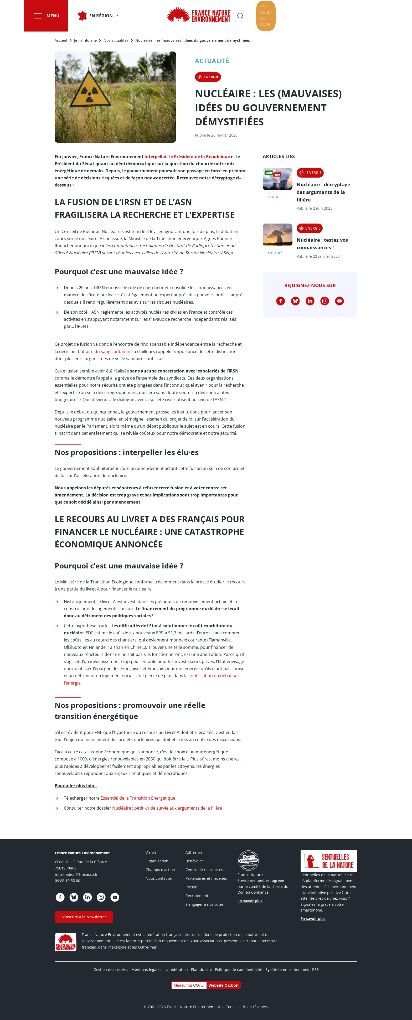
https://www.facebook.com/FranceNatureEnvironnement (280, 301)
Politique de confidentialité (238, 969)
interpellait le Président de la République (187, 156)
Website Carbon (223, 985)
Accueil (61, 40)
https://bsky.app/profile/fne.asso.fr (295, 301)
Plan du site (201, 969)
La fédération (176, 969)
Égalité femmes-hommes (287, 969)
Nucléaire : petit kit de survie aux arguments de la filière (167, 808)
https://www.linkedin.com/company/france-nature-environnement (310, 301)
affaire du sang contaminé (107, 351)
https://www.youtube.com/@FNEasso (339, 301)
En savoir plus (250, 900)
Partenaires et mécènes (206, 878)
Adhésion (194, 852)
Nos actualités (116, 40)
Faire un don (355, 16)
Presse (191, 886)
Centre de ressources (204, 869)
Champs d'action (160, 869)
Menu (61, 16)
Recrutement (197, 895)
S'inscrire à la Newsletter (84, 916)
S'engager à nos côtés (205, 904)
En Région (109, 16)
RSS (315, 969)
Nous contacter (159, 878)
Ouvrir (315, 16)
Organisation (157, 860)
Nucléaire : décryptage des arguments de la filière (323, 192)
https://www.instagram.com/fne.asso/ (325, 301)
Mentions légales (146, 969)
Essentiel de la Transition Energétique (138, 798)
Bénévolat (194, 860)
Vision (151, 852)
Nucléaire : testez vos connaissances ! (322, 244)
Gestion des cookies (111, 969)
